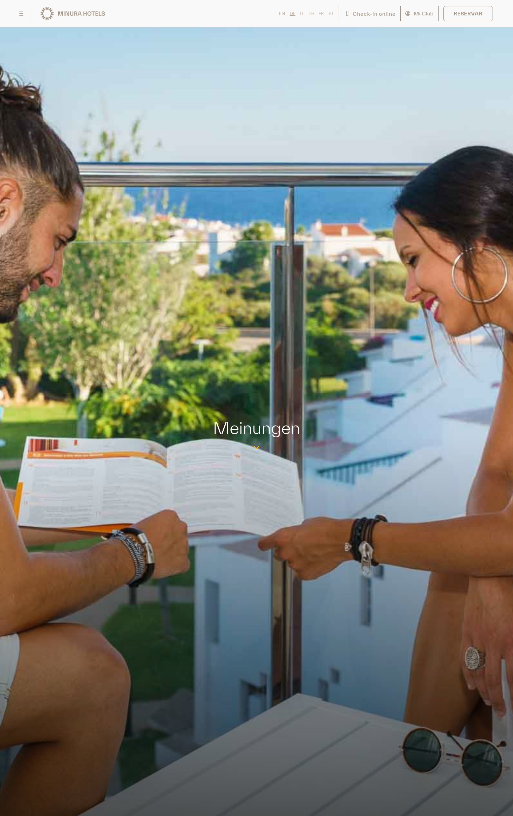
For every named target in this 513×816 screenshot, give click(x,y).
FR (321, 13)
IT (302, 13)
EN (282, 13)
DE (292, 13)
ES (311, 13)
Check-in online (374, 14)
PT (331, 13)
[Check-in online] (347, 13)
